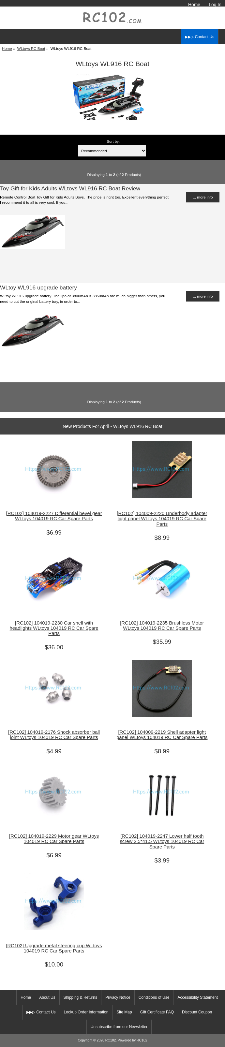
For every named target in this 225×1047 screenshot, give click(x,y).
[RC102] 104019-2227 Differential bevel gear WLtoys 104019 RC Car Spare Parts (54, 516)
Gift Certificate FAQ (157, 1012)
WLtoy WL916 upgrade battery (38, 287)
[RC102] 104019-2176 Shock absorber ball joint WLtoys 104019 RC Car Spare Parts (54, 735)
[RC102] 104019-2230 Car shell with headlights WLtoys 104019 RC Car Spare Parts (54, 628)
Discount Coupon (197, 1012)
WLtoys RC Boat (31, 48)
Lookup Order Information (86, 1012)
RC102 (110, 1040)
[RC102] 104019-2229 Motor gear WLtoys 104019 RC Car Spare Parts (54, 838)
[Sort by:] (112, 150)
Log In (215, 4)
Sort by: (113, 141)
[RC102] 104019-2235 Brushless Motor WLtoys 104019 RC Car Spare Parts (162, 625)
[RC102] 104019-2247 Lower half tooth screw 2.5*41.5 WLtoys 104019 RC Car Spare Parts (162, 841)
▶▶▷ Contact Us (199, 37)
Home (194, 4)
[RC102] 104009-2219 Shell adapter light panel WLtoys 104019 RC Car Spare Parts (161, 735)
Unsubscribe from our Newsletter (119, 1027)
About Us (47, 997)
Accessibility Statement (197, 997)
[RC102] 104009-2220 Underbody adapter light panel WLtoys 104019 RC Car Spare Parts (162, 518)
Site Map (124, 1012)
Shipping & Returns (80, 997)
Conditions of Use (154, 997)
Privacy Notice (117, 997)
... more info (203, 197)
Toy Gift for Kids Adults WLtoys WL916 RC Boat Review (70, 188)
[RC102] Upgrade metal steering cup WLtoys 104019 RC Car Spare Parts (54, 948)
